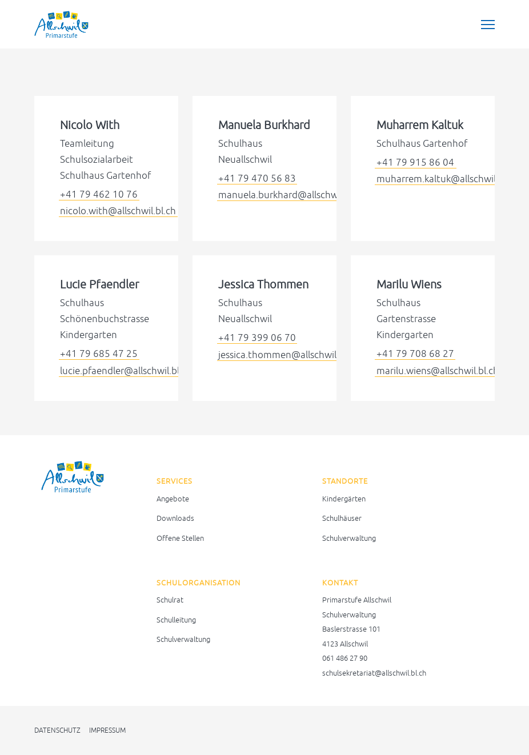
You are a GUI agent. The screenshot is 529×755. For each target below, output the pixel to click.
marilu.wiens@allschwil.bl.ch (437, 370)
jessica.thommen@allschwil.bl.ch (288, 354)
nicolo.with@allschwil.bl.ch (118, 210)
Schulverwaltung (349, 538)
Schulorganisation (199, 583)
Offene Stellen (180, 538)
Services (175, 481)
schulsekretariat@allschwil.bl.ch (374, 673)
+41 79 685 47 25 (99, 353)
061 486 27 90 (344, 658)
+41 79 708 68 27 (415, 353)
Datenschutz (57, 730)
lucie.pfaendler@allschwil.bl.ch (126, 370)
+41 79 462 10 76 (99, 194)
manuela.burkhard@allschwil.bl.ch (292, 194)
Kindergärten (344, 499)
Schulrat (170, 600)
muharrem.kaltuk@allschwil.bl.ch (447, 178)
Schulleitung (176, 620)
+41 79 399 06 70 (257, 337)
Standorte (345, 481)
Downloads (175, 518)
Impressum (107, 730)
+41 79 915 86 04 (415, 162)
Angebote (173, 499)
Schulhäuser (342, 518)
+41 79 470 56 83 (257, 178)
